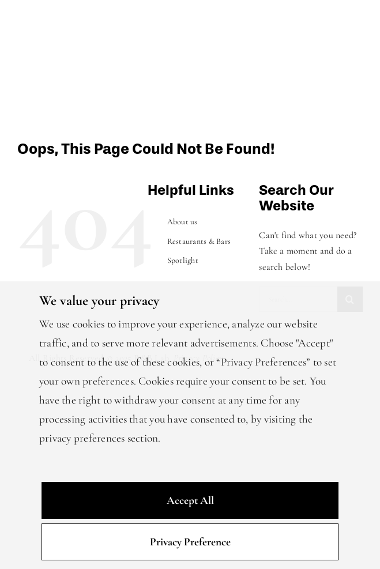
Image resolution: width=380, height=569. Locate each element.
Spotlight (182, 260)
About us (182, 222)
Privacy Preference (190, 542)
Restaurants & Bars (199, 241)
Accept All (190, 500)
